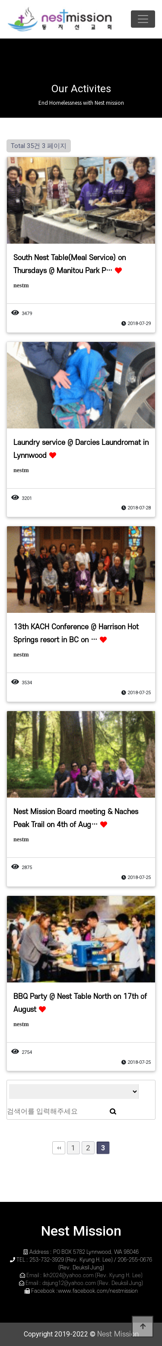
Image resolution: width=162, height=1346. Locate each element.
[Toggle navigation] (143, 19)
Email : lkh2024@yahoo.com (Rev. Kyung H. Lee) (84, 1275)
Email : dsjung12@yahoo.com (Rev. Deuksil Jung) (84, 1283)
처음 (58, 1147)
